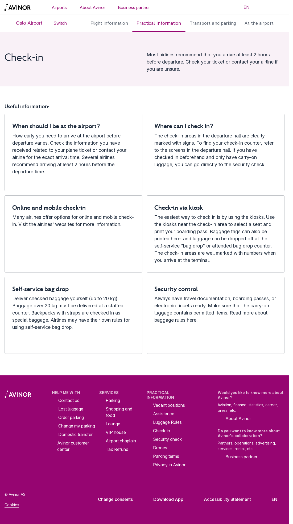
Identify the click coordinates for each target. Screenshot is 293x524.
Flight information (109, 23)
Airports (59, 7)
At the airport (259, 23)
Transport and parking (213, 23)
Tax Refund (117, 449)
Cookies (12, 504)
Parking (113, 400)
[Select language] (243, 7)
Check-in (161, 430)
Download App (164, 499)
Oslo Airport (24, 23)
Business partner (134, 7)
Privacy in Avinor (169, 464)
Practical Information (159, 23)
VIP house (116, 432)
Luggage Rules (167, 422)
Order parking (71, 417)
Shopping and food (119, 412)
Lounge (113, 423)
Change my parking (76, 426)
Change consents (112, 499)
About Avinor (92, 7)
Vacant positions (169, 405)
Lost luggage (70, 409)
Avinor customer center (73, 446)
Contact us (68, 400)
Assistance (163, 413)
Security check (167, 439)
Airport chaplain (121, 440)
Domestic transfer (75, 434)
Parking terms (166, 456)
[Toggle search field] (262, 7)
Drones (160, 447)
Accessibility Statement (223, 499)
